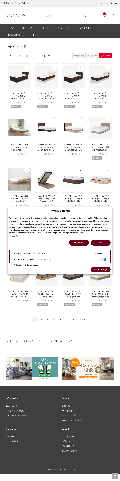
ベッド (43, 347)
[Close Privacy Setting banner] (108, 211)
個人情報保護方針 (70, 458)
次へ (73, 326)
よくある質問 (68, 443)
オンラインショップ (26, 347)
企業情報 (10, 443)
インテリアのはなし (15, 417)
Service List (40, 253)
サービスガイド (69, 417)
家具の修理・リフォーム (17, 422)
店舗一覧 (66, 412)
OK (100, 242)
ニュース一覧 (12, 412)
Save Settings (100, 269)
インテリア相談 (69, 422)
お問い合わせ (68, 448)
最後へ (84, 326)
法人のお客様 (12, 448)
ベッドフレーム (58, 347)
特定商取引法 (68, 453)
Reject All (78, 242)
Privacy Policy (14, 236)
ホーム (9, 347)
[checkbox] (103, 259)
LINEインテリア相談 (71, 427)
